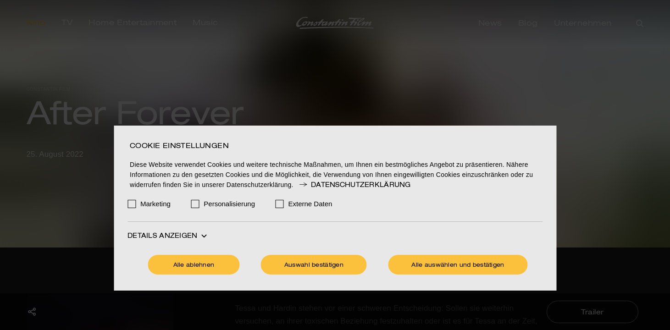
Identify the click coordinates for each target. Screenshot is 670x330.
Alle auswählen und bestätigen (457, 265)
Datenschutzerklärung (354, 185)
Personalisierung (229, 204)
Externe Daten (310, 204)
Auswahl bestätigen (313, 265)
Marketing (155, 204)
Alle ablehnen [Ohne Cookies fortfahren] (194, 265)
